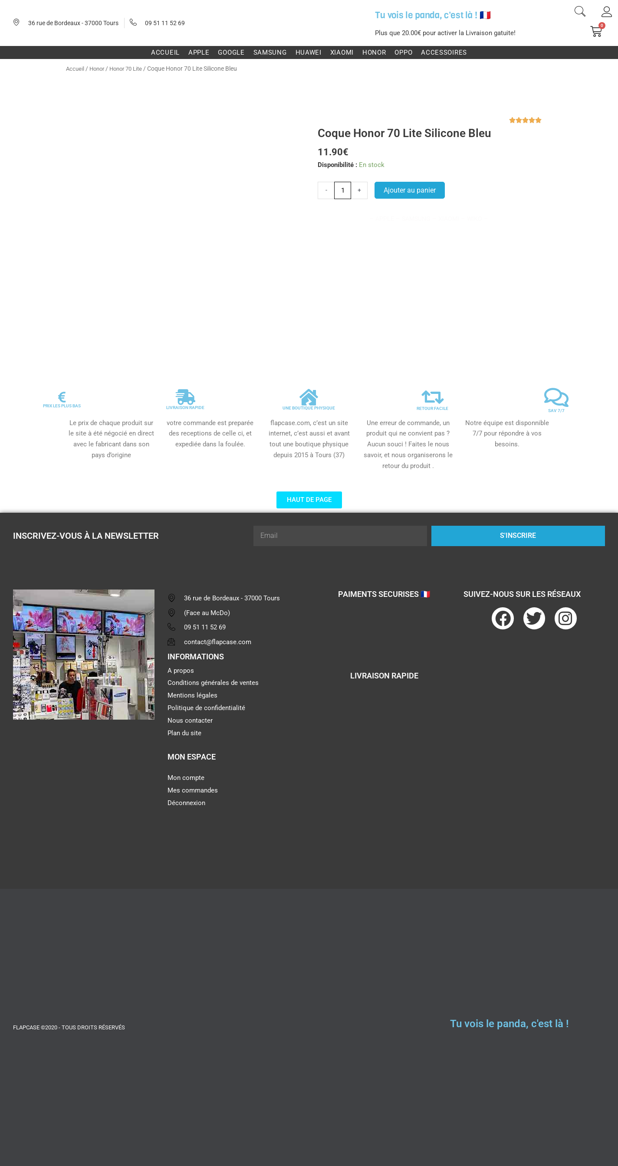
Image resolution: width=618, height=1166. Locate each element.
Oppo (403, 52)
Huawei (309, 52)
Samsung (270, 52)
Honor (374, 52)
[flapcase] (83, 793)
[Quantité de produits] (342, 190)
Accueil (165, 52)
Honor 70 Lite (130, 68)
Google (231, 52)
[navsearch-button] (580, 12)
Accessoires (444, 52)
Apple (199, 52)
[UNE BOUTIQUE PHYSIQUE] (309, 397)
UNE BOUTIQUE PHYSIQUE (309, 408)
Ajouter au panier (410, 190)
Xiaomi (342, 52)
